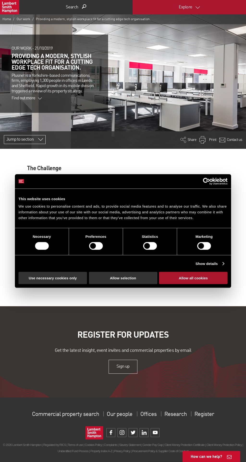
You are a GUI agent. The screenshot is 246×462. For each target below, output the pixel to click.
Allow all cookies (193, 278)
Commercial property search (65, 414)
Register (204, 414)
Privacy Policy (122, 451)
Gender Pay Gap (152, 445)
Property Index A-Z (101, 451)
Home (6, 19)
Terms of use (75, 445)
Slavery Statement (130, 445)
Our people (119, 414)
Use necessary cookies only (53, 278)
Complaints (110, 445)
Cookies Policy (93, 445)
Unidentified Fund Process (73, 451)
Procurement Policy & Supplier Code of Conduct (160, 451)
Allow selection (123, 278)
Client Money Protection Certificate (185, 445)
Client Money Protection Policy (224, 445)
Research (175, 414)
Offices (148, 414)
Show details (207, 263)
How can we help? (206, 456)
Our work (23, 19)
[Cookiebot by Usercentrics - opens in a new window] (206, 181)
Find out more (27, 98)
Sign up (123, 366)
